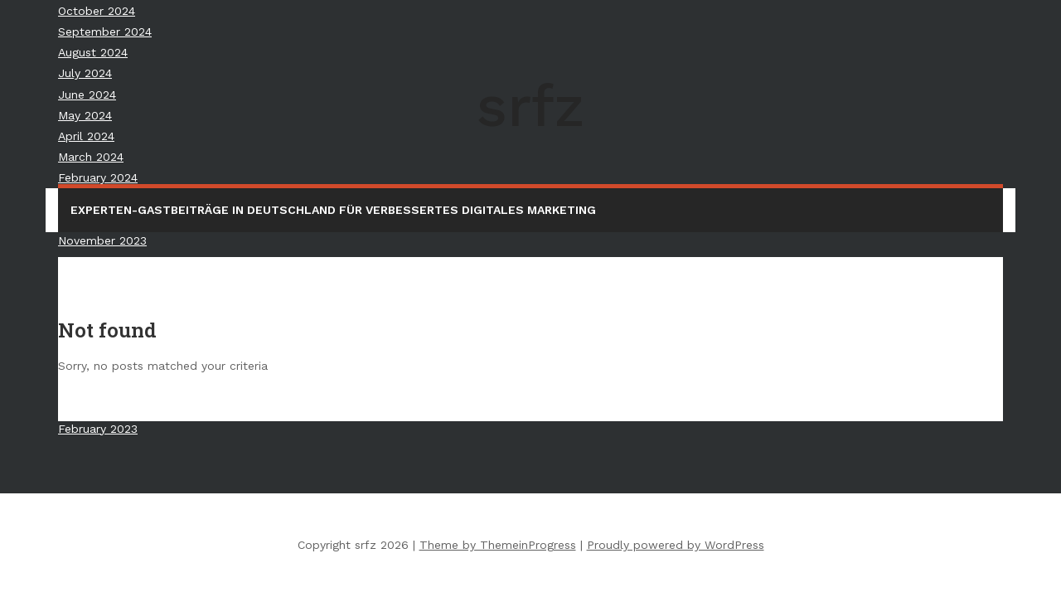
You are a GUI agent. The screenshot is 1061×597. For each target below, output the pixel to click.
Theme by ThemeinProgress (497, 544)
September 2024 (105, 31)
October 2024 (96, 10)
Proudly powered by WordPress (675, 544)
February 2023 (98, 428)
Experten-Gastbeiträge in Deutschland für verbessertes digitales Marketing (333, 209)
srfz (530, 106)
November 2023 (102, 240)
